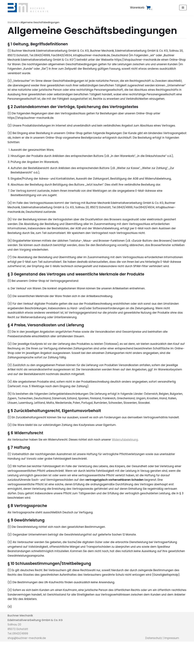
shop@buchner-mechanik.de (27, 652)
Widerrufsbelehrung (128, 452)
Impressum (172, 652)
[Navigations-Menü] (183, 7)
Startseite (13, 22)
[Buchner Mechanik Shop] (29, 7)
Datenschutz (154, 652)
